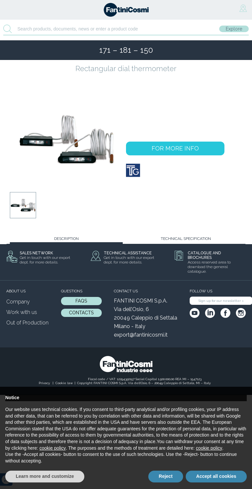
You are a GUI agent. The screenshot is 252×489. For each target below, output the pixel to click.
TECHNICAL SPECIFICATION (186, 238)
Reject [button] (166, 476)
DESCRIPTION (66, 238)
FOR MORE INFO (175, 148)
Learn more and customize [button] (45, 476)
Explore (234, 28)
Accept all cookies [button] (216, 476)
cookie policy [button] (52, 448)
